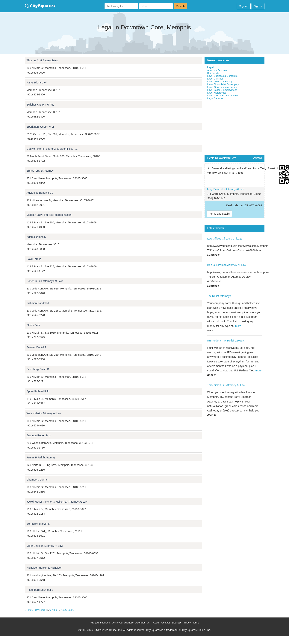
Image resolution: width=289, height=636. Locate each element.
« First (28, 609)
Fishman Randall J (38, 303)
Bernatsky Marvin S (38, 523)
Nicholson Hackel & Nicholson (44, 567)
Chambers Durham (38, 479)
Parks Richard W (37, 82)
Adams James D (36, 236)
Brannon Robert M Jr (39, 435)
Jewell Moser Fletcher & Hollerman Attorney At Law (57, 501)
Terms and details (219, 213)
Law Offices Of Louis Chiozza (224, 238)
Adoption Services (217, 70)
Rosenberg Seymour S (40, 589)
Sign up (243, 6)
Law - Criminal (215, 78)
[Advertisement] (233, 128)
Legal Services (215, 98)
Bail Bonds (213, 73)
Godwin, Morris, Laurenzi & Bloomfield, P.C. (52, 148)
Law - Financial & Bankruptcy (223, 84)
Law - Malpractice (216, 92)
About (156, 622)
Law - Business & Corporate (222, 75)
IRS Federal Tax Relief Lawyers (226, 340)
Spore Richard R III (38, 391)
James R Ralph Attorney (41, 457)
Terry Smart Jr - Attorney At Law (226, 189)
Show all (256, 158)
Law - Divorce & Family (219, 81)
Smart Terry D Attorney (40, 170)
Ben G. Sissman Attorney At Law (226, 264)
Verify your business (123, 622)
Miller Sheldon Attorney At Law (45, 545)
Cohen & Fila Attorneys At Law (45, 281)
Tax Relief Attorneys (219, 296)
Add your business (100, 622)
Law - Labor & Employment (222, 90)
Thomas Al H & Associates (42, 60)
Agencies (140, 622)
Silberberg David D (38, 369)
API (149, 622)
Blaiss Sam (33, 325)
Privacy (187, 622)
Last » (71, 609)
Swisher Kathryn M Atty (40, 104)
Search (180, 6)
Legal (210, 67)
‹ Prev (35, 609)
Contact (165, 622)
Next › (64, 609)
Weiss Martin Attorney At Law (44, 413)
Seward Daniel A (36, 347)
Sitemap (176, 622)
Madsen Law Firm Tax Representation (49, 214)
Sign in (258, 6)
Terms (196, 622)
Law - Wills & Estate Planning (223, 95)
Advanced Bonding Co (40, 192)
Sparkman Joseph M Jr (40, 126)
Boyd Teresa (34, 258)
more (238, 325)
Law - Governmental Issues (222, 87)
